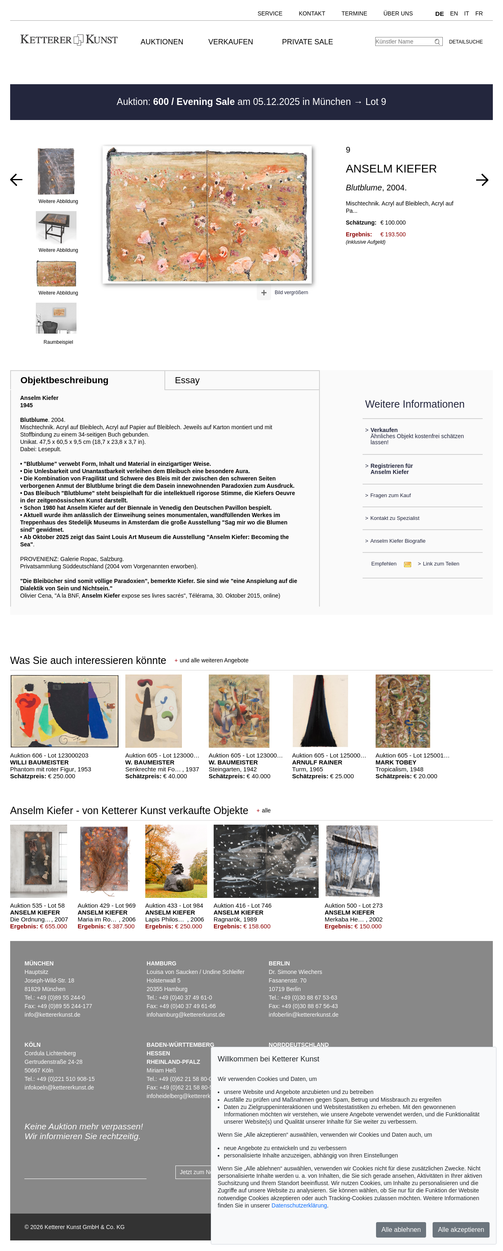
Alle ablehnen (401, 1229)
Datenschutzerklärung (299, 1205)
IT (466, 13)
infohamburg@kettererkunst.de (186, 1014)
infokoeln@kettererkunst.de (59, 1087)
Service (270, 13)
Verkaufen (230, 42)
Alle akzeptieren (461, 1229)
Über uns (398, 13)
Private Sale (307, 42)
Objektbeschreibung (64, 380)
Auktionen (162, 42)
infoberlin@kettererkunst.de (303, 1014)
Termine (354, 13)
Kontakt (312, 13)
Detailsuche (466, 42)
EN (454, 13)
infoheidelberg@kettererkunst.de (188, 1096)
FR (479, 13)
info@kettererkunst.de (52, 1014)
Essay (187, 380)
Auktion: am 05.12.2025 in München (235, 101)
